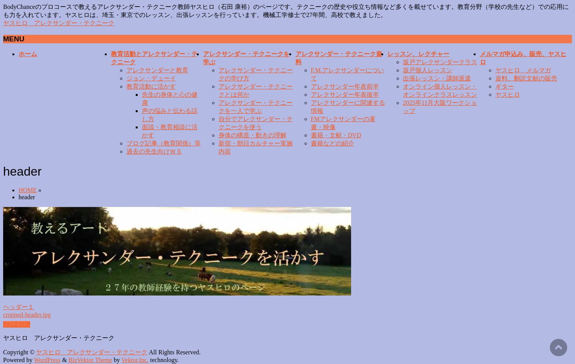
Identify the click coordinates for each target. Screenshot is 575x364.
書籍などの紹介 (332, 143)
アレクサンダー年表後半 (345, 94)
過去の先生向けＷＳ (154, 151)
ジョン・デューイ (151, 78)
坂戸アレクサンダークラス (440, 62)
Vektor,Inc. (134, 360)
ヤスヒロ (507, 94)
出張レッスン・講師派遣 (437, 78)
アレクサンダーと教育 (157, 70)
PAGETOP (16, 324)
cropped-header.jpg (27, 314)
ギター (504, 86)
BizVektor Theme (90, 360)
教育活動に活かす (151, 86)
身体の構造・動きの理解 (252, 135)
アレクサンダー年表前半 (345, 86)
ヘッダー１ (18, 307)
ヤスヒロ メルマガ (523, 70)
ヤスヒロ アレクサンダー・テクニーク (58, 23)
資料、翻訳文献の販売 (526, 78)
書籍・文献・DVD (336, 135)
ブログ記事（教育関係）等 (163, 143)
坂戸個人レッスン (427, 70)
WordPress (47, 360)
